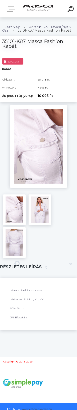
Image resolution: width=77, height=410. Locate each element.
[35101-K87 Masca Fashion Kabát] (38, 107)
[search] (71, 10)
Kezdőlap (12, 27)
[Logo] (38, 9)
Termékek (12, 9)
